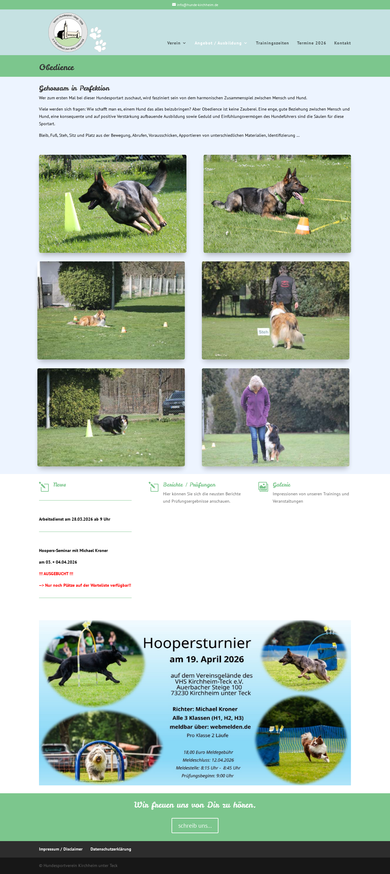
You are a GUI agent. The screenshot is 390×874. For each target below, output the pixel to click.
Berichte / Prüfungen (189, 484)
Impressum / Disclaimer (61, 849)
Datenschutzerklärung (110, 849)
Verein (174, 43)
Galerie (281, 484)
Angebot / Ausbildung (218, 43)
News (59, 484)
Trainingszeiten (272, 43)
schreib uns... (195, 826)
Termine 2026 (311, 43)
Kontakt (342, 43)
